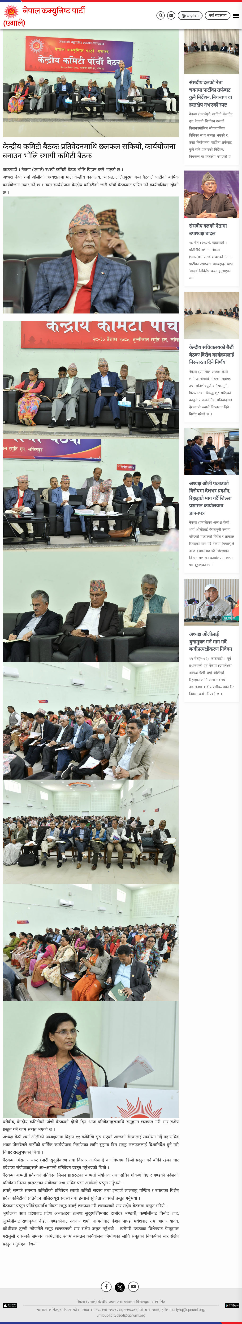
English (190, 15)
